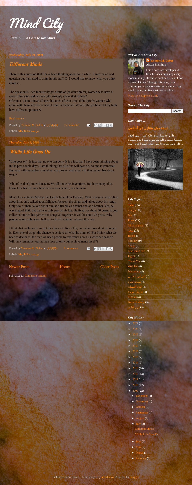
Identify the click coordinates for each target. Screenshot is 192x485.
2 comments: (71, 248)
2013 (135, 368)
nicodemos (107, 477)
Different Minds (25, 64)
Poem (131, 220)
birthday (133, 240)
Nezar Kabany (136, 302)
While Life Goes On (29, 152)
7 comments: (72, 125)
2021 (135, 323)
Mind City (35, 22)
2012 (135, 373)
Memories (134, 271)
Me (20, 130)
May (139, 447)
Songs (131, 246)
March (140, 452)
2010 (135, 385)
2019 (135, 334)
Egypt (131, 256)
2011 (135, 379)
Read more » (16, 118)
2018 (135, 340)
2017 (135, 345)
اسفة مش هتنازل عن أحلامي (148, 128)
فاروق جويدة (135, 291)
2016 (135, 351)
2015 (135, 357)
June (139, 441)
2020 (135, 328)
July (139, 423)
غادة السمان (135, 286)
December (142, 395)
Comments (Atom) (35, 275)
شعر (130, 230)
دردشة (35, 130)
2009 (135, 390)
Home (65, 267)
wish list (133, 266)
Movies (132, 296)
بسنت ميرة (134, 281)
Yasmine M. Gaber (161, 60)
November (142, 401)
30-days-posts (136, 225)
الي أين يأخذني (136, 276)
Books (131, 235)
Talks (27, 130)
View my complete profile (143, 95)
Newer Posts (19, 267)
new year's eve (136, 251)
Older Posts (109, 267)
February (141, 458)
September (142, 412)
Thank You (134, 261)
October (141, 406)
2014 (135, 362)
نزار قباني (134, 307)
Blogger (134, 477)
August (140, 418)
